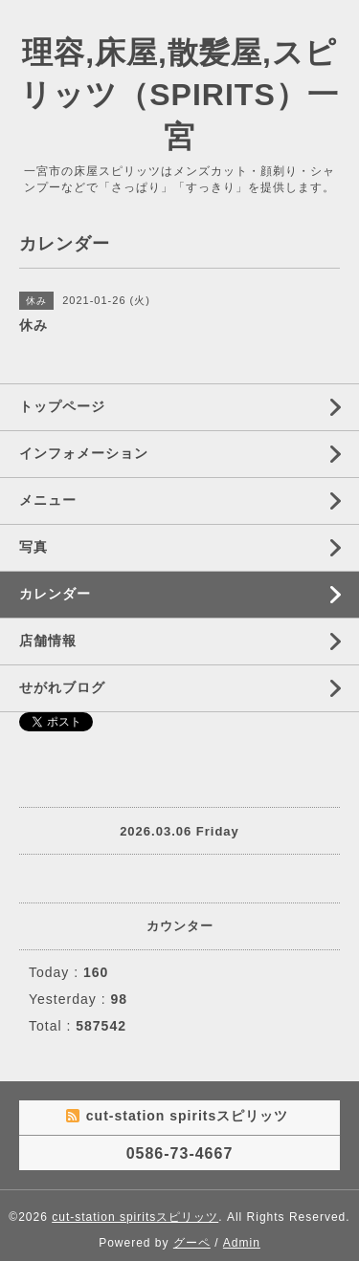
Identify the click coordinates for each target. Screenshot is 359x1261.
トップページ (62, 406)
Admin (241, 1243)
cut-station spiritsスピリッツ (135, 1217)
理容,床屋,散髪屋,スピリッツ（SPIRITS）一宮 (179, 94)
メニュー (48, 500)
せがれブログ (62, 687)
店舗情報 (48, 640)
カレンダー (55, 593)
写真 (33, 546)
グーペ (192, 1243)
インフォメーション (83, 453)
